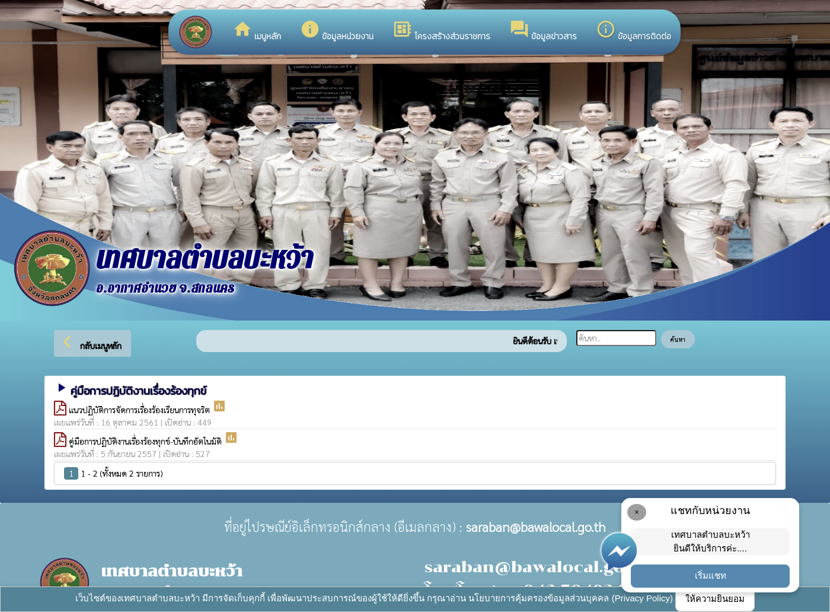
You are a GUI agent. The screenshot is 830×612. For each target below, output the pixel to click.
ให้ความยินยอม (715, 599)
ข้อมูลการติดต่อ (633, 31)
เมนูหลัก (256, 31)
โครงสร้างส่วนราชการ (441, 31)
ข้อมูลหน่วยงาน (337, 31)
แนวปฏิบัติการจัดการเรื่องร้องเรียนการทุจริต (140, 409)
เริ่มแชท (710, 575)
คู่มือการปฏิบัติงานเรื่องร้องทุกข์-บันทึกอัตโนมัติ (146, 441)
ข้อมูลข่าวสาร (543, 31)
